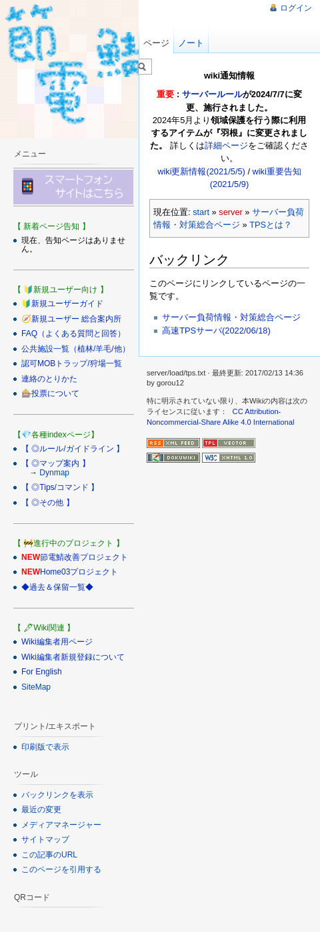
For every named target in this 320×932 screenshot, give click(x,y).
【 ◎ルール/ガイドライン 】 (72, 448)
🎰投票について (50, 393)
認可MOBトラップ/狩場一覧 (71, 363)
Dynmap (54, 472)
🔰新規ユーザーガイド (62, 303)
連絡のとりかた (49, 378)
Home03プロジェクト (79, 572)
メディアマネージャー (61, 824)
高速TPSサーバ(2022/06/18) (216, 331)
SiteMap (36, 687)
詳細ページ (226, 145)
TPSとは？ (270, 225)
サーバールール (212, 94)
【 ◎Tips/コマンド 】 (60, 487)
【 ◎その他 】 (47, 502)
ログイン (296, 8)
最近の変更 (41, 809)
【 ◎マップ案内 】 (55, 463)
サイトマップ (45, 839)
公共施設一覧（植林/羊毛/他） (75, 348)
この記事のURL (49, 854)
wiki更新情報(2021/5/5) (201, 171)
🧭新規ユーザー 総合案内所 (71, 319)
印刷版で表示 (45, 747)
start (201, 212)
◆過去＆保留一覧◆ (57, 587)
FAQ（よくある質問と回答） (73, 333)
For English (41, 671)
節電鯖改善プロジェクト (84, 557)
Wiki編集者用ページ (57, 641)
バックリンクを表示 (57, 795)
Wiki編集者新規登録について (73, 657)
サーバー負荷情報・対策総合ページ (231, 317)
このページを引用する (61, 869)
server (231, 212)
